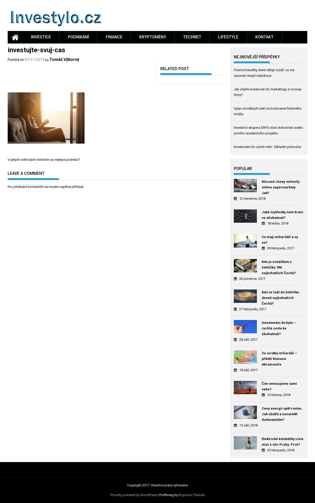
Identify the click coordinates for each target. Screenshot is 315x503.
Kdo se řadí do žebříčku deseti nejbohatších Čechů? (280, 297)
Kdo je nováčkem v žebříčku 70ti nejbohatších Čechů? (279, 267)
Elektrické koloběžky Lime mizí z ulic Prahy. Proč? (282, 441)
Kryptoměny (152, 37)
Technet (192, 37)
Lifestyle (228, 37)
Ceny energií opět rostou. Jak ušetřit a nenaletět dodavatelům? (282, 414)
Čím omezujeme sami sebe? (279, 386)
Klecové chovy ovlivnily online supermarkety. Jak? (281, 187)
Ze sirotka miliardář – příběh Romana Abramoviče (279, 358)
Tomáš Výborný (64, 59)
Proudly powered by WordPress (133, 495)
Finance (114, 37)
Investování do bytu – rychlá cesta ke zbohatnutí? (279, 328)
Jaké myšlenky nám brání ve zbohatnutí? (282, 215)
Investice (41, 37)
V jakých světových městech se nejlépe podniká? (44, 160)
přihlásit (77, 187)
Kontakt (264, 37)
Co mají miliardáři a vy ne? (280, 239)
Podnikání (78, 37)
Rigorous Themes (192, 495)
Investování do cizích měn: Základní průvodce (267, 147)
